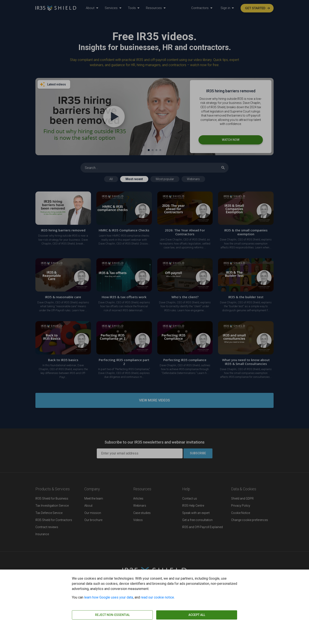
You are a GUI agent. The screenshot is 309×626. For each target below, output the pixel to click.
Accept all (196, 615)
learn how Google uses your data (108, 597)
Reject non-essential (112, 615)
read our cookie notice (157, 597)
